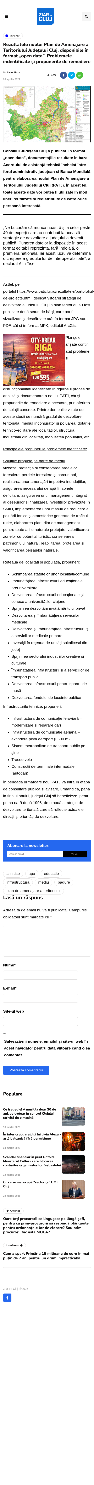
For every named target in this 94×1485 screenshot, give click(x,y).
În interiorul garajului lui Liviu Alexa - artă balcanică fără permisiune (32, 1136)
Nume (9, 965)
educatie (51, 873)
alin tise (13, 873)
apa (32, 873)
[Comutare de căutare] (86, 16)
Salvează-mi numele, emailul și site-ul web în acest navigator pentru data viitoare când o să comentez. (47, 1048)
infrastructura (17, 882)
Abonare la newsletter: (28, 845)
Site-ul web (13, 1011)
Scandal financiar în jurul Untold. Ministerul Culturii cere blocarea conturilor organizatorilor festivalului (32, 1161)
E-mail (9, 988)
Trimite (74, 854)
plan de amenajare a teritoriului (33, 891)
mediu (43, 882)
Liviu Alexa (13, 72)
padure (64, 882)
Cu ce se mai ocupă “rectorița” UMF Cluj (30, 1184)
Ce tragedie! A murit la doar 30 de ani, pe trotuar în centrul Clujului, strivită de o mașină (29, 1113)
